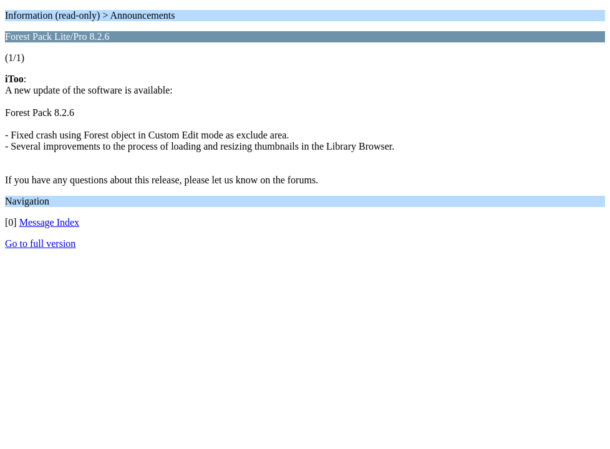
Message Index (49, 222)
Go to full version (40, 243)
